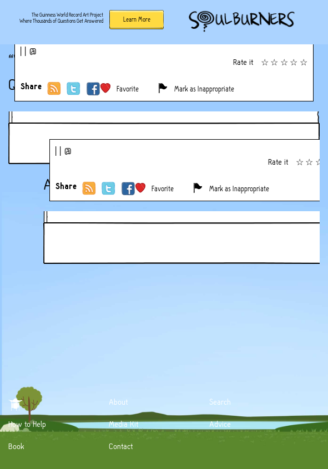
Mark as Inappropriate (204, 89)
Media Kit (123, 424)
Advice (220, 424)
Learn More (136, 19)
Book (16, 446)
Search (220, 401)
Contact (121, 446)
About (118, 401)
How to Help (27, 424)
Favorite (128, 89)
